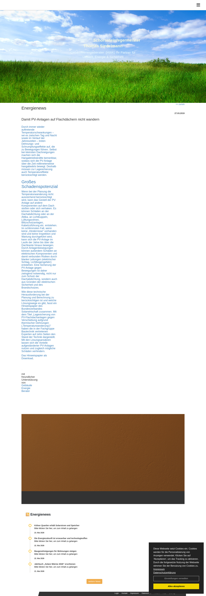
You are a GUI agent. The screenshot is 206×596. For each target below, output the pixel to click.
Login (117, 593)
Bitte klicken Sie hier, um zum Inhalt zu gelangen (55, 528)
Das (24, 355)
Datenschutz (146, 593)
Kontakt (124, 593)
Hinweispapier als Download (34, 357)
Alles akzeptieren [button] (176, 586)
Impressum (159, 569)
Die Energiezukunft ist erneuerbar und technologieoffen (60, 538)
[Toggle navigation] (198, 8)
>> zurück (180, 104)
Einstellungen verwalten (176, 578)
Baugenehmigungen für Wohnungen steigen (55, 551)
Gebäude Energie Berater (26, 388)
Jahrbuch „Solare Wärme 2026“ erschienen (54, 564)
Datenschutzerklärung (164, 572)
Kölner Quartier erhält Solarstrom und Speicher (56, 525)
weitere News (94, 581)
